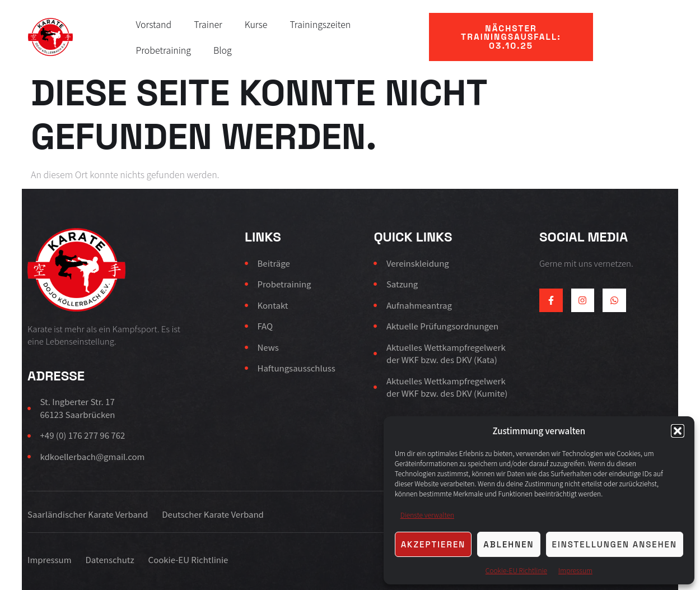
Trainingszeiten (320, 24)
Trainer (208, 24)
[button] (677, 430)
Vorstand (154, 24)
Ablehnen (508, 544)
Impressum (575, 570)
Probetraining (164, 50)
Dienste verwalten (427, 514)
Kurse (256, 24)
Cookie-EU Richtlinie (516, 570)
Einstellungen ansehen (614, 544)
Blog (222, 50)
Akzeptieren (433, 544)
